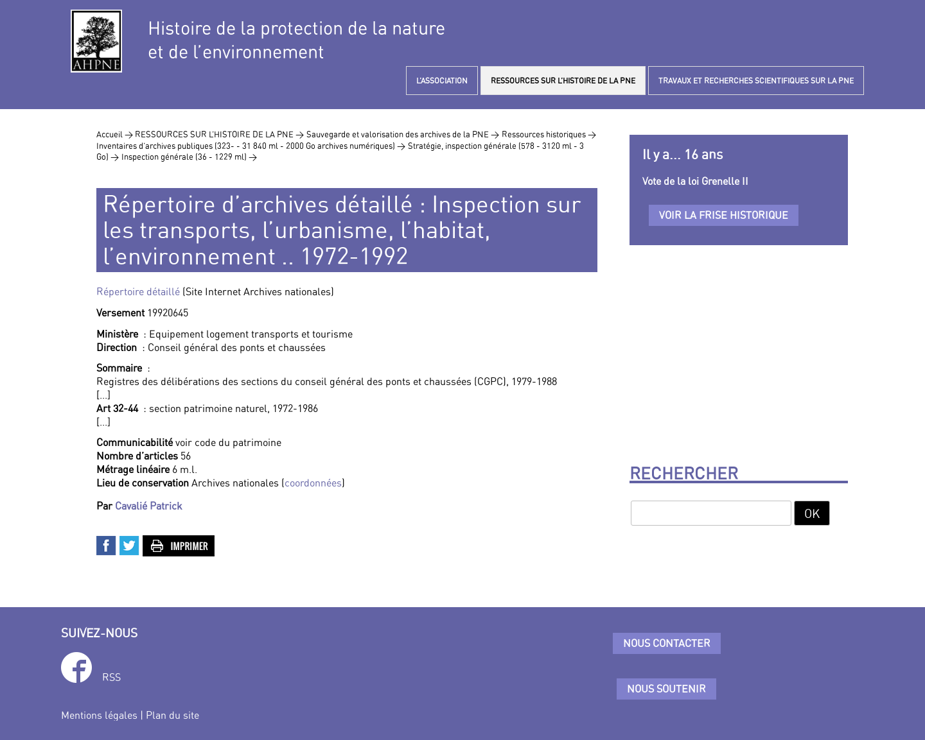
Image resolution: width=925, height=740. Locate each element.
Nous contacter (666, 643)
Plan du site (172, 715)
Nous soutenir (666, 688)
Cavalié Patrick (148, 505)
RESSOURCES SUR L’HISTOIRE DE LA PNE (563, 80)
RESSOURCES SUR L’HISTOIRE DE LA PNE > (219, 134)
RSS (111, 677)
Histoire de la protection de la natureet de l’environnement (296, 40)
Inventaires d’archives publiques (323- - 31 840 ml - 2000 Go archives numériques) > (250, 146)
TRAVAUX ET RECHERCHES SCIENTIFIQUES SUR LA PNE (756, 80)
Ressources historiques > (549, 134)
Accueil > (115, 134)
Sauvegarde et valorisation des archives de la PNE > (402, 134)
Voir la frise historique (723, 215)
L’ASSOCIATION (442, 80)
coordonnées (313, 482)
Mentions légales (99, 715)
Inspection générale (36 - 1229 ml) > (189, 156)
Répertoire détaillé (138, 291)
